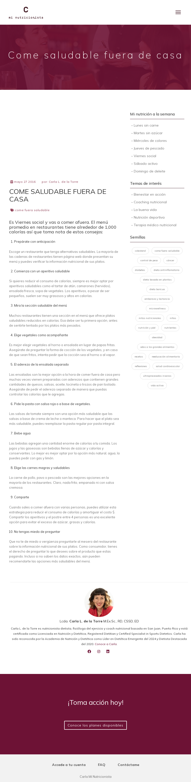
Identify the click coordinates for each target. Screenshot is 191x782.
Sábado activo (146, 163)
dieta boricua (157, 289)
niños (173, 318)
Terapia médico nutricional (155, 225)
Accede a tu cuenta (69, 765)
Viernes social (145, 156)
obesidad (157, 337)
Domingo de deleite (149, 171)
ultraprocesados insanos (157, 375)
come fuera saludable (32, 210)
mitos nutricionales (150, 318)
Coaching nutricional (150, 202)
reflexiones (141, 366)
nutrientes (170, 327)
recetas (138, 356)
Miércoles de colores (150, 140)
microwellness (157, 308)
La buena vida (145, 209)
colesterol (140, 250)
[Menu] (178, 12)
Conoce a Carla (106, 644)
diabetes (140, 270)
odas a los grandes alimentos (157, 347)
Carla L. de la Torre (63, 182)
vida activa (157, 385)
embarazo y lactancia (157, 298)
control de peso (149, 260)
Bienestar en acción (150, 194)
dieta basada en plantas (157, 279)
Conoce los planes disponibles (95, 725)
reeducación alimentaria (166, 356)
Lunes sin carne (146, 125)
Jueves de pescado (149, 148)
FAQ (101, 765)
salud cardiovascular (168, 366)
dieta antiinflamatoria (166, 270)
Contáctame (128, 765)
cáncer (170, 260)
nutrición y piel (146, 327)
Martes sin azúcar (148, 133)
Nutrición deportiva (149, 217)
